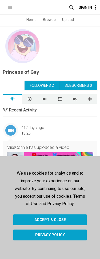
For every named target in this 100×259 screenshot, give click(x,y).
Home (31, 20)
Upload (68, 20)
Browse (49, 20)
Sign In (85, 7)
